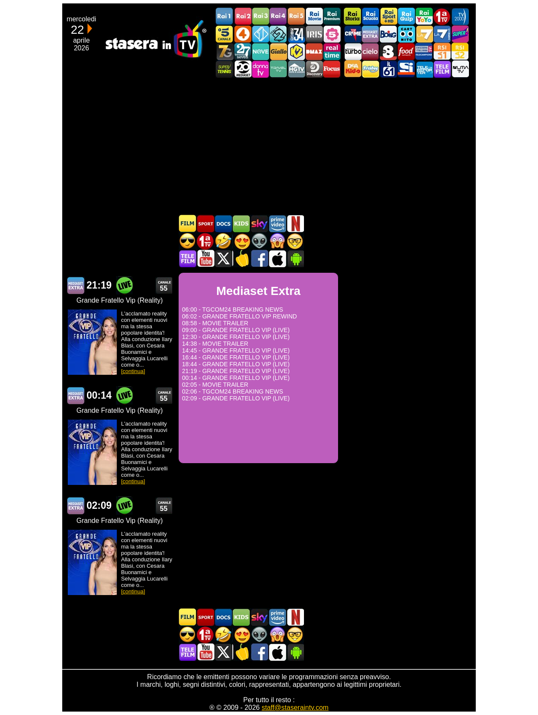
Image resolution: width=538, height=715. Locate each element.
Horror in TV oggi (277, 241)
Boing (388, 34)
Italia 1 (260, 34)
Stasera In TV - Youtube (205, 258)
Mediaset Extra (370, 34)
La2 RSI (460, 51)
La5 (332, 34)
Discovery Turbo (353, 51)
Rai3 (260, 16)
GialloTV (278, 51)
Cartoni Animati (241, 223)
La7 (424, 34)
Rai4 (278, 16)
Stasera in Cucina (241, 258)
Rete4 (243, 34)
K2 (296, 51)
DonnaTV (260, 69)
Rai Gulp (406, 16)
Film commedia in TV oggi (223, 241)
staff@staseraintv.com (295, 707)
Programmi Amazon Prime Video (277, 223)
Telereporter (424, 69)
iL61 (388, 69)
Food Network (406, 51)
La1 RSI (442, 51)
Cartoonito (406, 34)
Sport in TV (205, 223)
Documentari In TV (223, 223)
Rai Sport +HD (388, 16)
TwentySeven (243, 51)
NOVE (260, 51)
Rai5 (296, 16)
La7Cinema (442, 34)
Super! (460, 34)
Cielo (370, 51)
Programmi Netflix (295, 223)
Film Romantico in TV (241, 241)
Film (188, 223)
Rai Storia (353, 16)
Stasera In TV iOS (277, 258)
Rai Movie (314, 16)
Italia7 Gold (225, 51)
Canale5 (225, 34)
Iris (314, 34)
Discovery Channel (314, 69)
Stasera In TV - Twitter (223, 258)
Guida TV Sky (259, 223)
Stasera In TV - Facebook (259, 258)
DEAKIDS (353, 69)
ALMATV (460, 69)
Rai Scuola (370, 16)
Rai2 (243, 16)
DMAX (314, 51)
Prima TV (442, 16)
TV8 (388, 51)
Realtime (332, 51)
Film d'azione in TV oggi (188, 241)
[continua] (133, 371)
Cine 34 (296, 34)
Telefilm (442, 69)
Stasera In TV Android (295, 258)
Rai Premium (332, 16)
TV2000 (460, 16)
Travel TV (278, 69)
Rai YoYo (424, 16)
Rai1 (225, 16)
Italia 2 (278, 34)
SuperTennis (225, 69)
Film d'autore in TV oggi (295, 241)
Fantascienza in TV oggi (259, 241)
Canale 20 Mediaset (243, 69)
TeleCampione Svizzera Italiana (424, 51)
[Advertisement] (269, 146)
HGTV (296, 69)
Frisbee (370, 69)
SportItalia (406, 69)
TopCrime (353, 34)
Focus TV (332, 69)
